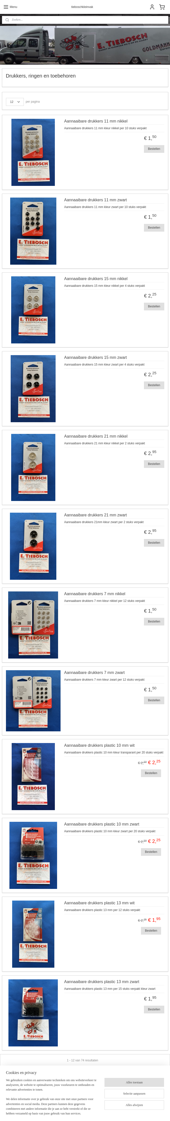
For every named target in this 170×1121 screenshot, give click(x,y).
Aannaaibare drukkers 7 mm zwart (94, 672)
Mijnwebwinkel (135, 1111)
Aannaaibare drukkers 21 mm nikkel (96, 436)
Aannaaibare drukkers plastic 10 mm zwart (101, 824)
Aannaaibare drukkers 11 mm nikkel (96, 121)
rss (80, 1111)
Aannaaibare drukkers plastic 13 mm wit (99, 903)
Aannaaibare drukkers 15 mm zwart (95, 357)
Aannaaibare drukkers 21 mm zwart (95, 515)
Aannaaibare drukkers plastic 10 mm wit (99, 745)
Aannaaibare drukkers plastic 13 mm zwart (101, 982)
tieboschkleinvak (18, 1096)
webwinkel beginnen (96, 1111)
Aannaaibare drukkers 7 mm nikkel (94, 594)
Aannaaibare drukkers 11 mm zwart (95, 200)
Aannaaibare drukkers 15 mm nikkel (96, 279)
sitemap (71, 1111)
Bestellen (154, 148)
